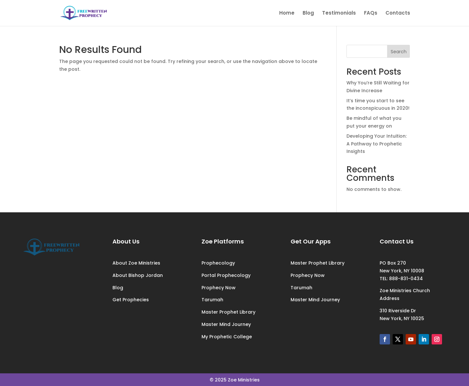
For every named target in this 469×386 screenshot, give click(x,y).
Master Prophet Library (228, 312)
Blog (308, 13)
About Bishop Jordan (137, 275)
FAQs (370, 13)
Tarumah (212, 299)
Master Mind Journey (226, 324)
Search (399, 51)
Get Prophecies (130, 299)
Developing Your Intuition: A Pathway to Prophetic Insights (376, 144)
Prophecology (218, 263)
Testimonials (339, 13)
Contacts (397, 13)
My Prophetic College (227, 336)
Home (286, 13)
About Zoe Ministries (136, 263)
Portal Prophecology (226, 275)
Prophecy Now (219, 287)
